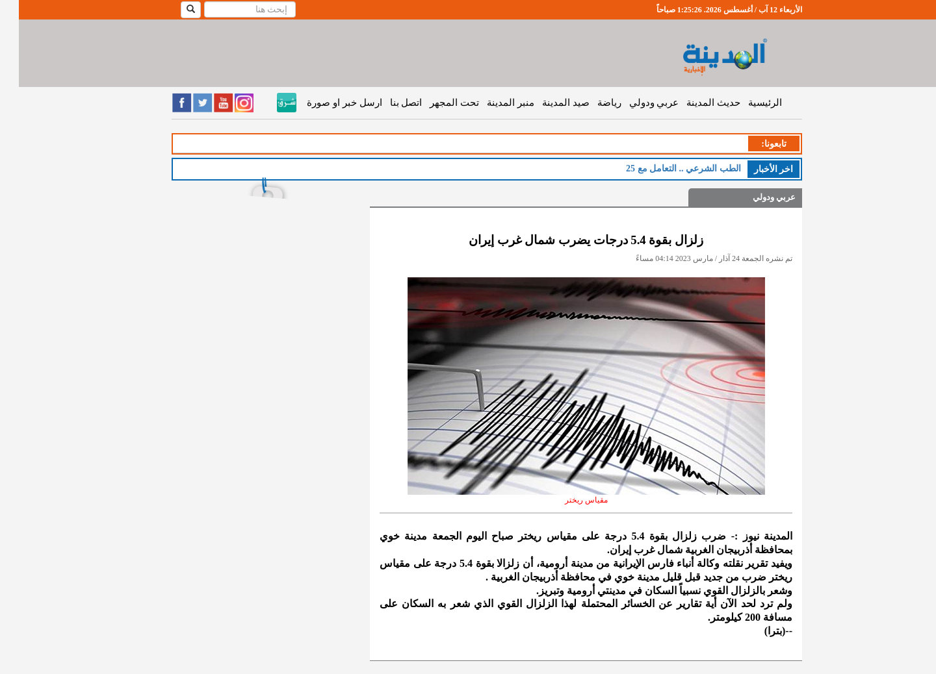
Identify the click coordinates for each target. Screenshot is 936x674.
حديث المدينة (695, 102)
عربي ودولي (635, 102)
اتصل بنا (387, 102)
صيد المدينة (547, 102)
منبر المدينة (491, 102)
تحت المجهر (435, 102)
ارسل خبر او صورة (325, 102)
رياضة (590, 102)
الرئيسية (746, 102)
